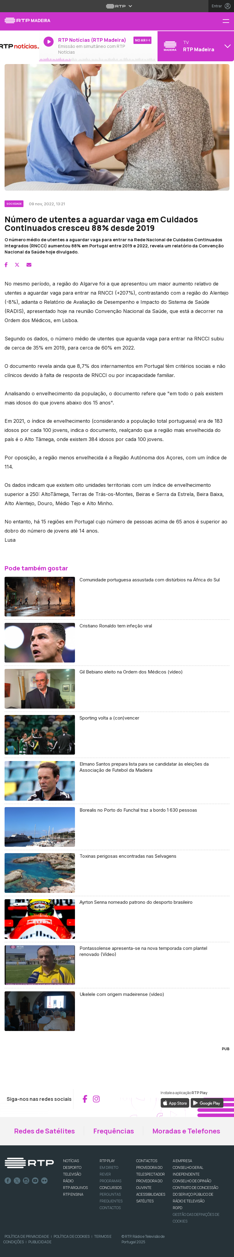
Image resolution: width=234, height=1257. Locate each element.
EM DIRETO (109, 1167)
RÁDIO (68, 1180)
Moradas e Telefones (186, 1131)
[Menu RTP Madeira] (228, 21)
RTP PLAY (107, 1160)
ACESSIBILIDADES (150, 1194)
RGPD (177, 1207)
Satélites (145, 1201)
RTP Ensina (73, 1194)
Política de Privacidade (27, 1236)
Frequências (113, 1131)
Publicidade (39, 1241)
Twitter (17, 1180)
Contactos (110, 1207)
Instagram (26, 1180)
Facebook (8, 1180)
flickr (44, 1180)
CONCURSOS (111, 1187)
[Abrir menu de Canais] (195, 46)
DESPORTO (72, 1167)
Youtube (35, 1180)
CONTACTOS (146, 1160)
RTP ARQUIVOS (75, 1187)
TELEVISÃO (72, 1174)
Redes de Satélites (44, 1131)
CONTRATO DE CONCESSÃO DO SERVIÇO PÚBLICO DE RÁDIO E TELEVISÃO (195, 1194)
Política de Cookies (72, 1236)
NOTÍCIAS (71, 1160)
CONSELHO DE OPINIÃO (192, 1180)
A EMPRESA (182, 1160)
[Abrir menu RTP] (117, 6)
